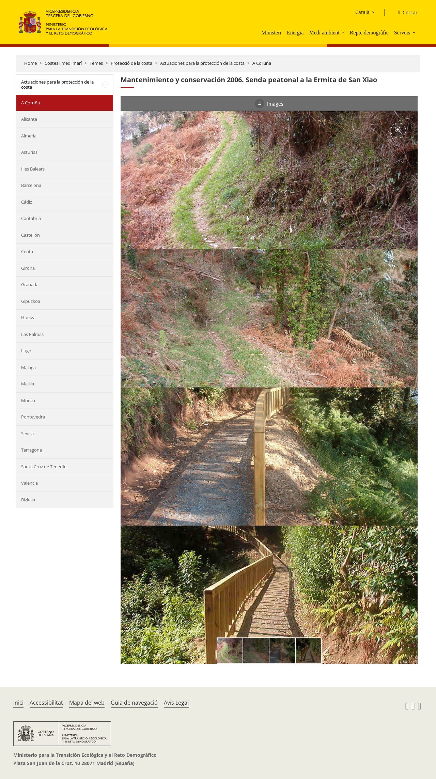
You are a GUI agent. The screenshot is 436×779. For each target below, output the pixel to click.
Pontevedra (33, 417)
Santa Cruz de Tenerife (43, 467)
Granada (29, 284)
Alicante (29, 119)
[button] (344, 32)
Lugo (26, 351)
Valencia (29, 483)
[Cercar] (405, 12)
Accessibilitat (46, 702)
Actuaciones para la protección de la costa (202, 63)
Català (362, 12)
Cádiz (26, 202)
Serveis (402, 32)
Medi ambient (324, 32)
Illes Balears (33, 169)
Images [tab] (269, 103)
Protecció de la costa (131, 63)
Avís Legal (176, 702)
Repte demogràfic (369, 32)
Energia (295, 32)
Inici (18, 702)
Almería (28, 136)
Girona (28, 268)
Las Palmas (32, 334)
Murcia (28, 400)
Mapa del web (87, 702)
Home (30, 63)
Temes (96, 63)
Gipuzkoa (30, 301)
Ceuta (27, 251)
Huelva (28, 317)
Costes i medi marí (63, 63)
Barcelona (31, 185)
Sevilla (27, 433)
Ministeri (271, 32)
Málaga (28, 367)
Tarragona (31, 450)
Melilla (27, 384)
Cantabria (31, 218)
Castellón (30, 235)
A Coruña (261, 63)
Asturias (29, 152)
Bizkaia (28, 500)
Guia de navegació (134, 702)
